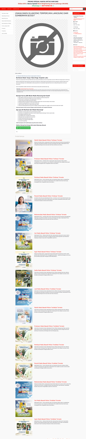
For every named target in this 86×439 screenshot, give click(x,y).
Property (3, 28)
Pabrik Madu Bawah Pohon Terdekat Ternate (48, 307)
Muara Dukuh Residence (6, 20)
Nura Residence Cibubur (6, 23)
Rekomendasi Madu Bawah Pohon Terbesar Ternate (50, 214)
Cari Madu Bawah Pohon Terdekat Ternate (47, 400)
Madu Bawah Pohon (5, 15)
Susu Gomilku (4, 33)
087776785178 (47, 6)
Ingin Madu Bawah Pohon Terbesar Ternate (47, 252)
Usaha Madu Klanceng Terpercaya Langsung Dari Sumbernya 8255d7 (78, 19)
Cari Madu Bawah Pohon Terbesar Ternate (47, 233)
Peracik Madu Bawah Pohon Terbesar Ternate (48, 196)
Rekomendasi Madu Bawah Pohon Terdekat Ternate (50, 382)
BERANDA (4, 8)
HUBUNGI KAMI (16, 8)
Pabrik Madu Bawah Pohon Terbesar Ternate (48, 140)
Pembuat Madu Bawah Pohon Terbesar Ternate (49, 177)
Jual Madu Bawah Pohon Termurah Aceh (26, 88)
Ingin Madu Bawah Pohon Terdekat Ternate (47, 419)
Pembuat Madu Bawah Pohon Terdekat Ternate (49, 344)
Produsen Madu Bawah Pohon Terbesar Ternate (49, 159)
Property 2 (4, 30)
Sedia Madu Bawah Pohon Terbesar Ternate (48, 270)
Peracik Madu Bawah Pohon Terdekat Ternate (48, 363)
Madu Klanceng (5, 18)
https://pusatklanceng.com (78, 46)
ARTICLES (9, 8)
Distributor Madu (5, 13)
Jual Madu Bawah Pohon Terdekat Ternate (47, 289)
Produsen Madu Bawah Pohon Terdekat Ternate (49, 326)
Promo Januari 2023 (5, 25)
